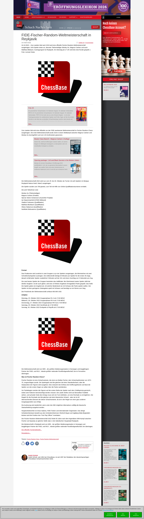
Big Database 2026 (110, 84)
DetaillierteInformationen (109, 514)
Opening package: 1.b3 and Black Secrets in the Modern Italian (56, 160)
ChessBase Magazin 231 (112, 467)
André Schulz (33, 455)
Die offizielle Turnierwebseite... (32, 430)
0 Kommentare (89, 42)
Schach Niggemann (83, 447)
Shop (18, 17)
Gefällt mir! (81, 42)
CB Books (62, 17)
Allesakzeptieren (136, 514)
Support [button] (73, 17)
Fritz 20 (31, 108)
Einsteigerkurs (86, 17)
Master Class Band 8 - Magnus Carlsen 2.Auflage (51, 139)
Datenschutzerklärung (108, 510)
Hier (36, 510)
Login (118, 17)
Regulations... (26, 433)
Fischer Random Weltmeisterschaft (49, 439)
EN (76, 28)
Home (27, 17)
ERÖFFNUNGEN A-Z (38, 17)
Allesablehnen (123, 514)
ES (78, 28)
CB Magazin (52, 17)
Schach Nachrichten (38, 27)
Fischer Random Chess (33, 439)
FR (80, 28)
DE (74, 28)
